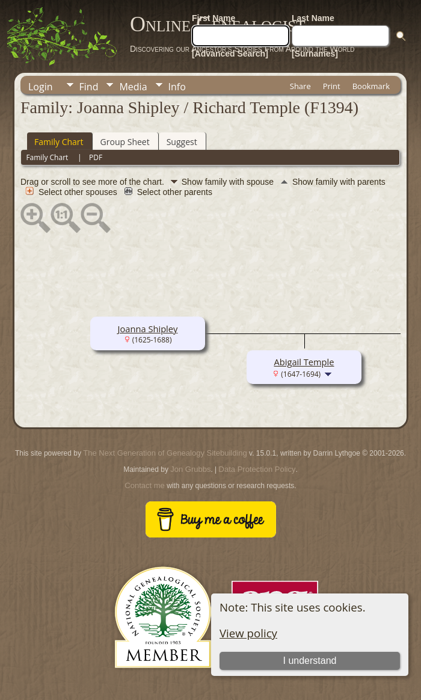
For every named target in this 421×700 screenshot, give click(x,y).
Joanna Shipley (148, 329)
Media (133, 86)
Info (177, 86)
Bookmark (371, 86)
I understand (310, 660)
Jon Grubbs (190, 469)
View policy (248, 632)
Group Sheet (125, 141)
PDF (95, 157)
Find (89, 86)
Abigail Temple (304, 362)
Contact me (144, 485)
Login (40, 86)
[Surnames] (315, 53)
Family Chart (59, 141)
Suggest (182, 141)
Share (300, 86)
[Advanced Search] (230, 53)
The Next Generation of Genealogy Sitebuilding (165, 452)
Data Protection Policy (257, 469)
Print (331, 86)
